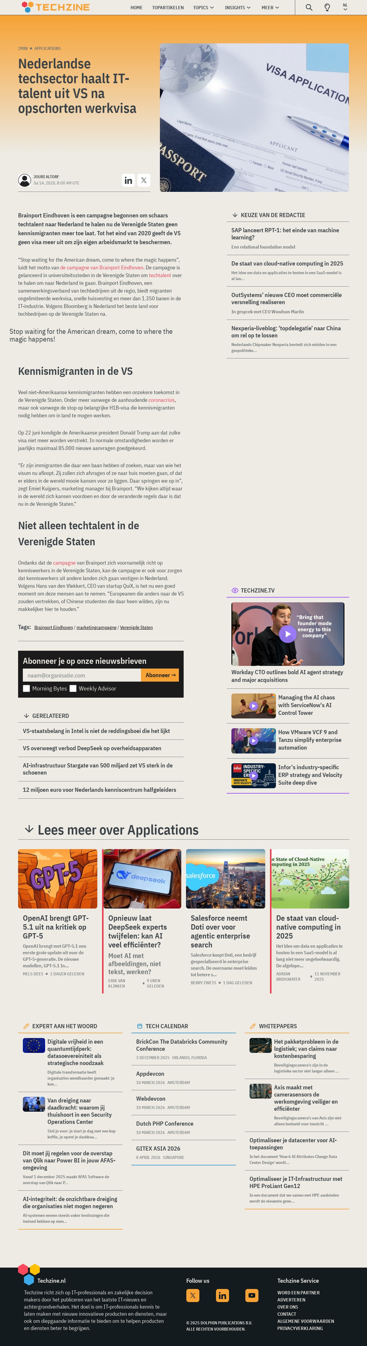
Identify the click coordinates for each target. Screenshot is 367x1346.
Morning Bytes (49, 688)
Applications (47, 48)
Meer (268, 7)
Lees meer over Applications (118, 829)
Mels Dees (33, 974)
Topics (200, 7)
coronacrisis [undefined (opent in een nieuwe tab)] (162, 399)
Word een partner (298, 1293)
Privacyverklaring (300, 1328)
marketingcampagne (97, 627)
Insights (235, 7)
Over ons (287, 1307)
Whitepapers (278, 1026)
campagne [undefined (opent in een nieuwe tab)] (65, 562)
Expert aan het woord (64, 1026)
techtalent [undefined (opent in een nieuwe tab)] (160, 275)
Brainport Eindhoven (53, 627)
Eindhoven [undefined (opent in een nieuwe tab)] (132, 267)
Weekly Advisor (97, 688)
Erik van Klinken (116, 983)
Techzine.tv (258, 590)
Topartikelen (168, 7)
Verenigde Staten (136, 627)
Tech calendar (167, 1026)
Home (137, 7)
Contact (286, 1314)
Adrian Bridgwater (288, 976)
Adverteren (291, 1300)
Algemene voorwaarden (305, 1321)
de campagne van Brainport (90, 267)
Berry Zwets (203, 982)
